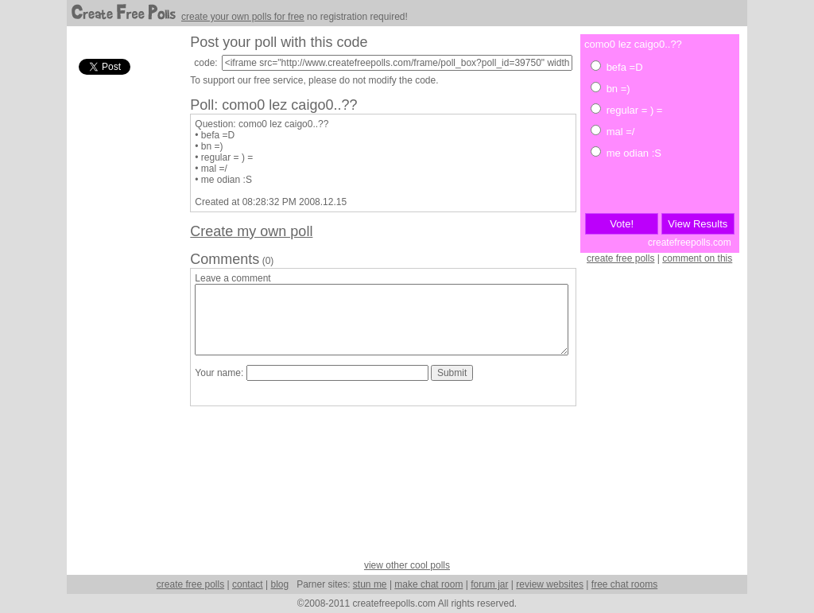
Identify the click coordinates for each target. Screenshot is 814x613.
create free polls (620, 258)
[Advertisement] (122, 317)
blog (279, 584)
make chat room (428, 584)
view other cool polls (407, 565)
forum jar (489, 584)
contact (247, 584)
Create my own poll (251, 231)
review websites (549, 584)
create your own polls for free (242, 16)
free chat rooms (624, 584)
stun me (370, 584)
